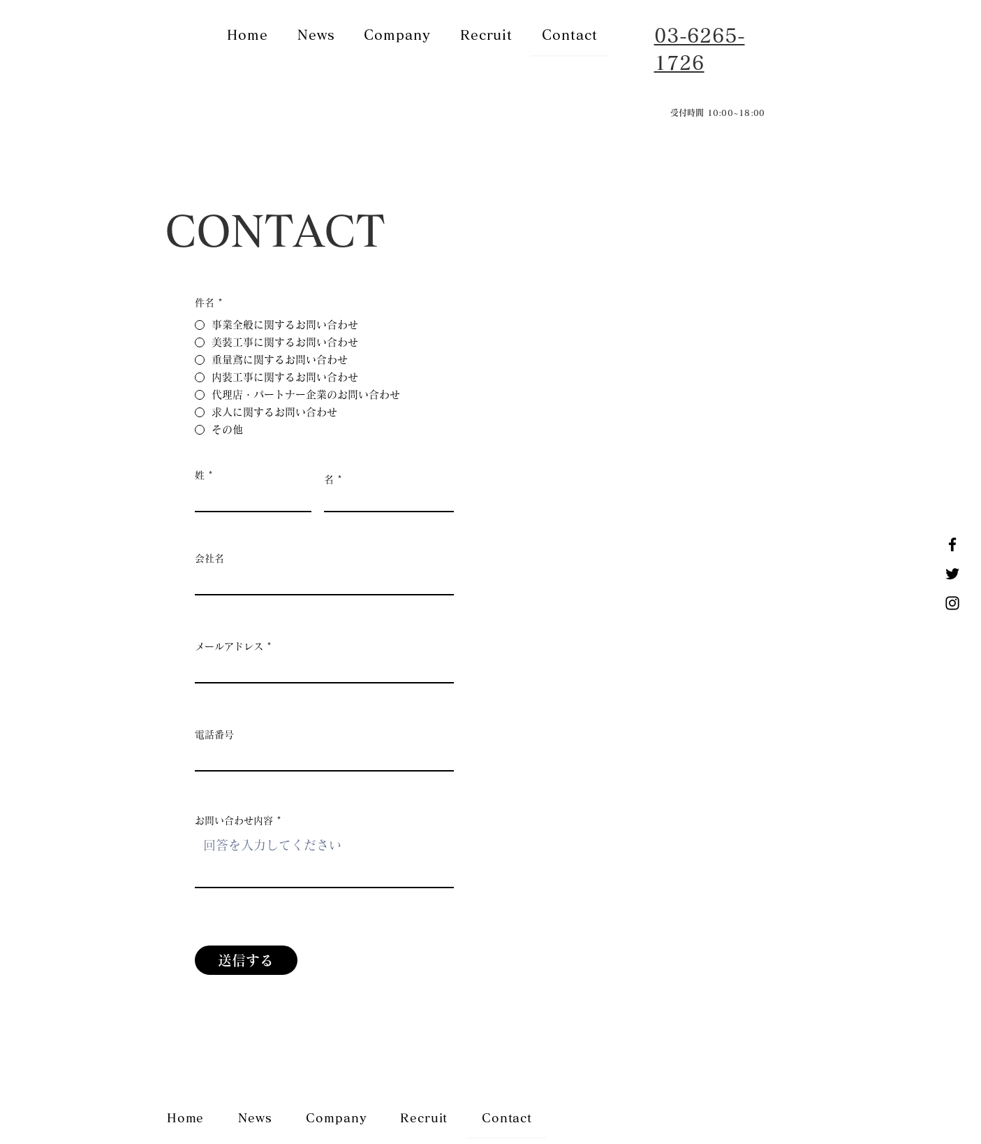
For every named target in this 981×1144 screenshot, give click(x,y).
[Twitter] (952, 574)
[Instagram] (952, 603)
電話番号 (214, 734)
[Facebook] (952, 544)
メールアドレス (229, 646)
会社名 (209, 558)
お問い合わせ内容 (234, 820)
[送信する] (246, 960)
